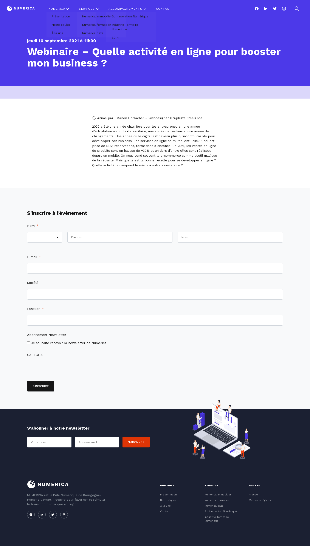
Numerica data (214, 505)
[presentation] (60, 369)
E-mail (34, 257)
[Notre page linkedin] (265, 8)
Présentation (168, 494)
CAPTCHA (35, 355)
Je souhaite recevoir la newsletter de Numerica (69, 343)
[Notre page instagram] (284, 8)
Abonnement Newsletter (46, 335)
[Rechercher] (296, 8)
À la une (165, 505)
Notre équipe (168, 500)
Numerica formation (217, 500)
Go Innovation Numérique (221, 511)
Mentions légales (260, 500)
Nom (32, 226)
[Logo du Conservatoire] (21, 8)
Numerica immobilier (218, 494)
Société (33, 283)
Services (87, 8)
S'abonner (136, 442)
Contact (164, 8)
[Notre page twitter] (274, 8)
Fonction (35, 309)
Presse (253, 494)
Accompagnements (125, 8)
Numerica (56, 8)
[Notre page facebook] (256, 8)
